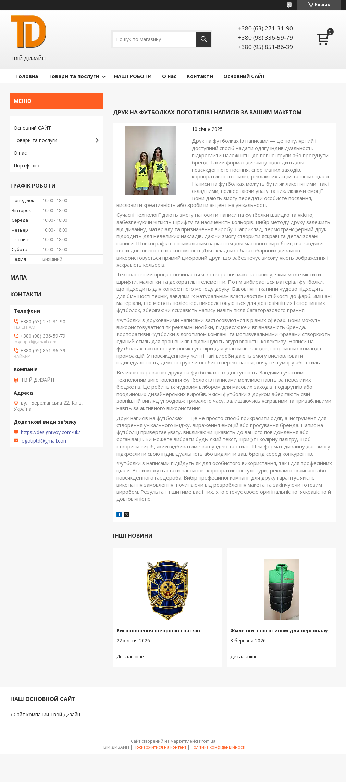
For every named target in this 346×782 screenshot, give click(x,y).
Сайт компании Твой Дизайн (47, 714)
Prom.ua (207, 741)
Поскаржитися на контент (160, 747)
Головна (26, 76)
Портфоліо (26, 165)
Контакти (200, 76)
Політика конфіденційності (218, 747)
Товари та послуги (73, 76)
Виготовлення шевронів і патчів (158, 630)
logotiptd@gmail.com (44, 441)
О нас (169, 76)
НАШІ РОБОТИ (133, 76)
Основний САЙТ (244, 76)
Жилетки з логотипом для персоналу (279, 630)
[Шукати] (203, 39)
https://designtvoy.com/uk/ (50, 432)
